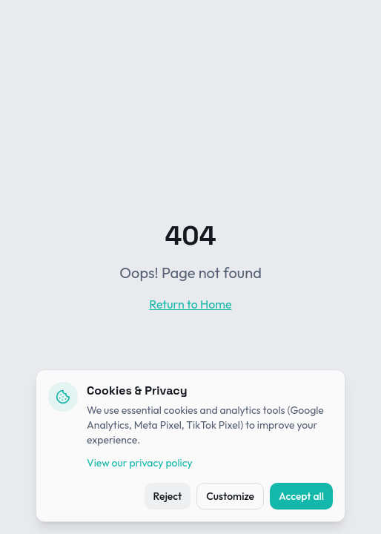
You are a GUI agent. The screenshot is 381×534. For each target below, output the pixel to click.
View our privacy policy (140, 462)
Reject (167, 496)
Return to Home (190, 304)
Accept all (301, 496)
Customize (230, 496)
